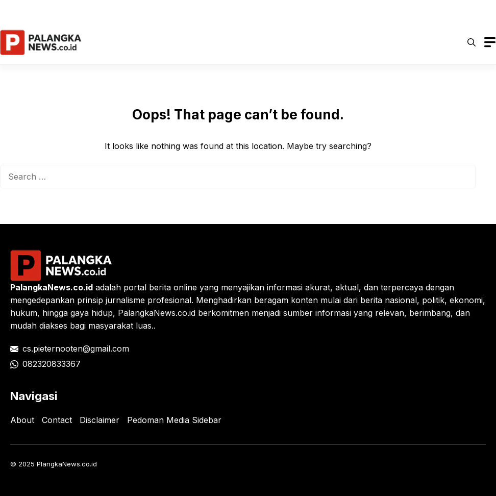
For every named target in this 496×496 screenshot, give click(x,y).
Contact (57, 420)
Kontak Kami (392, 10)
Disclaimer (335, 10)
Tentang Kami (454, 10)
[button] (471, 42)
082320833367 (51, 364)
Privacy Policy (186, 10)
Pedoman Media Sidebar (174, 420)
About (22, 420)
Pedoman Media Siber (264, 10)
